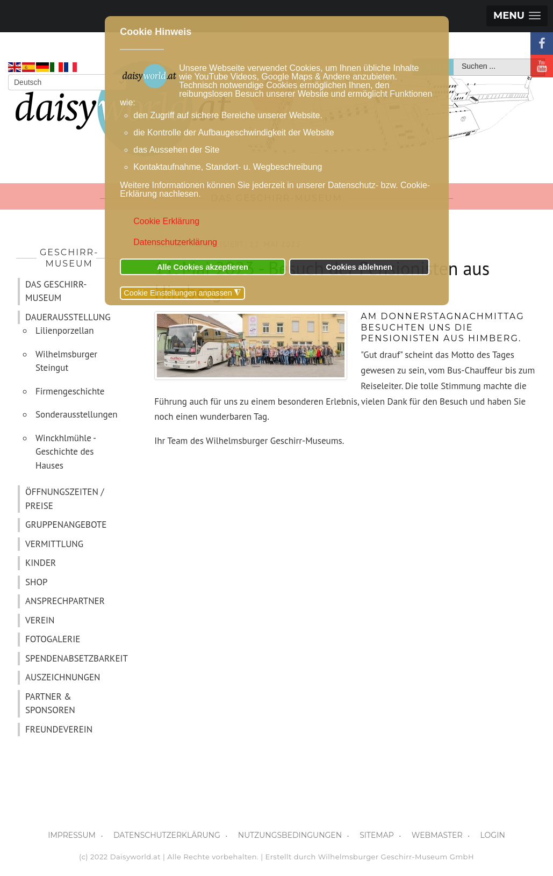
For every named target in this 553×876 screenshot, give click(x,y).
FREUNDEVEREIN (58, 729)
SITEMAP (377, 835)
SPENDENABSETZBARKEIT (73, 658)
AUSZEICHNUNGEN (62, 677)
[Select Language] (67, 82)
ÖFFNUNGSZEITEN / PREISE (64, 499)
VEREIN (39, 620)
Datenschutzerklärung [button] (175, 242)
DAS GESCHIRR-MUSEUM (56, 291)
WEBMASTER (437, 835)
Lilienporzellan (64, 330)
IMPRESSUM (72, 835)
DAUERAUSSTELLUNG (68, 317)
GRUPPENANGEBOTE (65, 524)
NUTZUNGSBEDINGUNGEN (290, 835)
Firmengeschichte (70, 391)
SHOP (36, 582)
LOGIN (492, 835)
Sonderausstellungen (76, 414)
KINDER (40, 563)
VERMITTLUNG (54, 544)
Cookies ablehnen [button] (359, 267)
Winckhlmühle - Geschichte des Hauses (65, 451)
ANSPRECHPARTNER (65, 601)
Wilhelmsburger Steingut (66, 361)
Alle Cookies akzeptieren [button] (202, 267)
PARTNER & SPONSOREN (50, 703)
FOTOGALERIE (52, 639)
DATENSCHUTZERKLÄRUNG (166, 835)
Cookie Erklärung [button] (166, 221)
